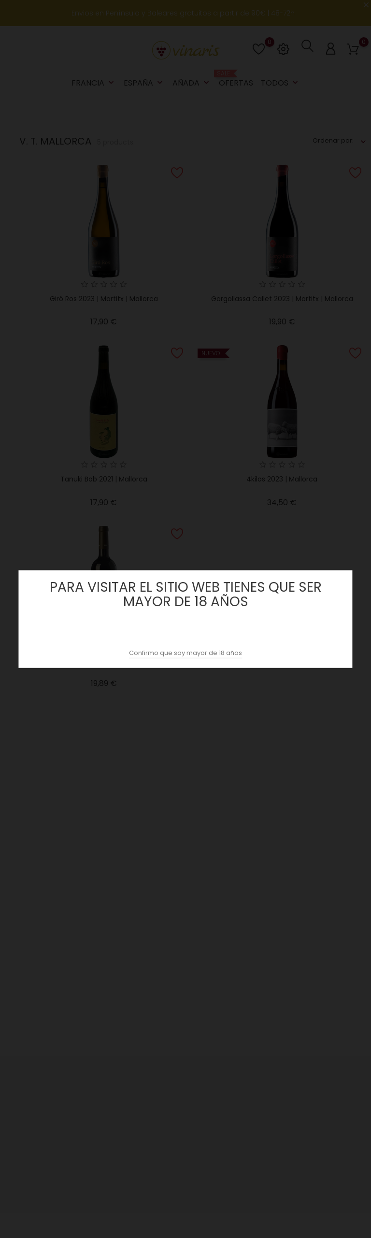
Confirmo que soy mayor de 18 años (185, 652)
